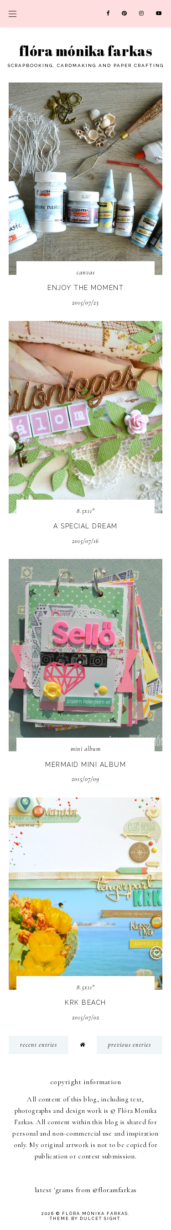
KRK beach (85, 1002)
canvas (86, 272)
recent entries (38, 1045)
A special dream (85, 526)
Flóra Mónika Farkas (85, 50)
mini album (86, 749)
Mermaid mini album (85, 764)
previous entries (129, 1045)
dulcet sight (100, 1218)
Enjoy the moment (85, 287)
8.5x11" (85, 511)
